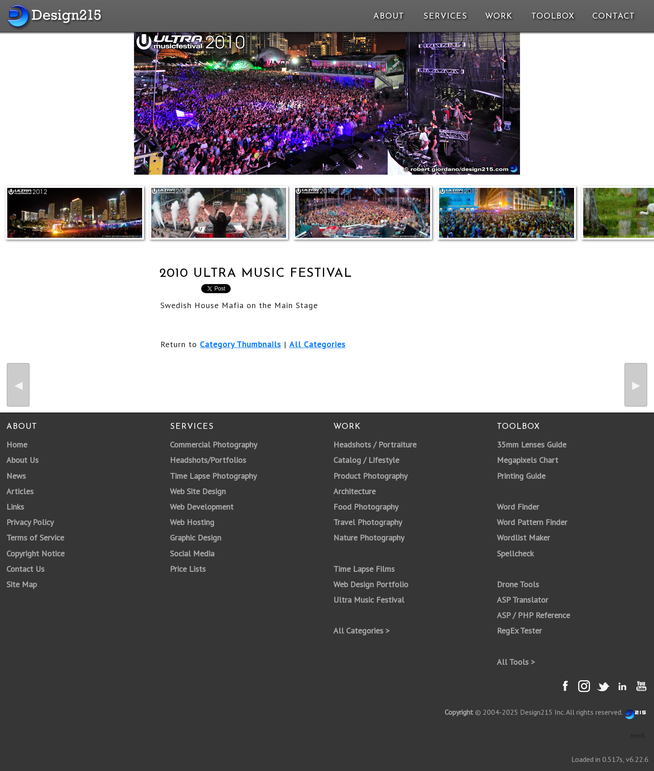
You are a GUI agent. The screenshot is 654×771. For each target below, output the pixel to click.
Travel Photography (367, 522)
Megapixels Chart (527, 460)
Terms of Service (35, 537)
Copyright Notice (35, 553)
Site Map (21, 584)
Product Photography (370, 476)
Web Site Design (198, 491)
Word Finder (518, 506)
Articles (20, 491)
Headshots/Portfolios (208, 460)
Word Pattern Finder (532, 522)
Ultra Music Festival (368, 599)
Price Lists (188, 569)
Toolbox (553, 16)
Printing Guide (521, 476)
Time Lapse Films (364, 569)
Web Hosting (192, 522)
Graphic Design (195, 537)
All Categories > (361, 630)
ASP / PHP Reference (533, 615)
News (16, 476)
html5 (637, 736)
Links (15, 506)
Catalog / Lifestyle (366, 460)
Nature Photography (368, 537)
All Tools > (516, 662)
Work (498, 16)
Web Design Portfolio (370, 584)
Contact (612, 16)
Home (16, 444)
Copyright (459, 712)
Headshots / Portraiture (374, 444)
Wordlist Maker (523, 537)
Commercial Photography (213, 444)
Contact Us (25, 569)
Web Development (201, 506)
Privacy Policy (30, 522)
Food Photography (365, 506)
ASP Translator (522, 599)
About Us (22, 460)
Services (445, 16)
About (388, 16)
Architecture (354, 491)
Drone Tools (518, 584)
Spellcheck (515, 553)
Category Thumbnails (240, 344)
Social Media (192, 553)
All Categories (317, 344)
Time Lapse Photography (213, 476)
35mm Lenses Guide (531, 444)
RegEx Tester (519, 630)
